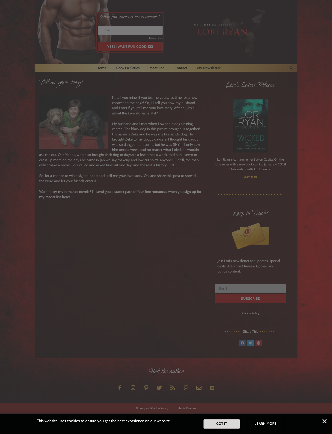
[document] (166, 217)
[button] (324, 422)
